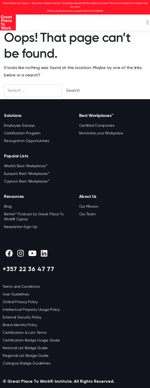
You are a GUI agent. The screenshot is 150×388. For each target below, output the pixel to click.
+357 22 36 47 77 (28, 269)
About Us (87, 197)
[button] (147, 22)
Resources (14, 197)
